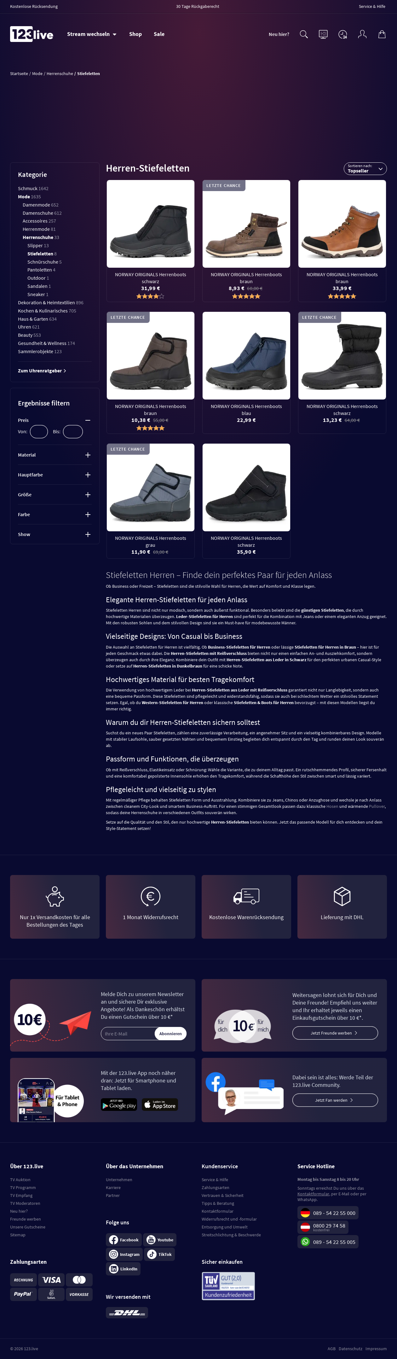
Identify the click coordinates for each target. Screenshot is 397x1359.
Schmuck (33, 188)
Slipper (38, 245)
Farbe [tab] (24, 514)
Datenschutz (350, 1348)
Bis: (56, 431)
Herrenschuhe (41, 237)
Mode (29, 196)
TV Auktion (20, 1179)
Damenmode (41, 204)
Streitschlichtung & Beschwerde (231, 1235)
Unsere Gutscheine (27, 1227)
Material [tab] (27, 455)
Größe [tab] (25, 494)
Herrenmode (39, 229)
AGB (332, 1348)
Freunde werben (25, 1219)
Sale (159, 34)
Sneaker (38, 294)
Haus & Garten (37, 319)
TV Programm (23, 1187)
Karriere (113, 1187)
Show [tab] (24, 534)
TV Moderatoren (25, 1203)
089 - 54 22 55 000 (334, 1212)
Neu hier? (279, 34)
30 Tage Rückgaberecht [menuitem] (197, 6)
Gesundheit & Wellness (46, 343)
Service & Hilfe (215, 1179)
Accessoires (39, 221)
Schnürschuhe (44, 262)
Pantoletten (41, 269)
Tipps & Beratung (218, 1203)
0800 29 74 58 (329, 1225)
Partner (113, 1195)
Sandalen (39, 286)
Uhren (29, 327)
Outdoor (38, 278)
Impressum (376, 1348)
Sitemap (18, 1235)
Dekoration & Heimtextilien (50, 302)
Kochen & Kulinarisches (47, 310)
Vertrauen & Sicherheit (223, 1195)
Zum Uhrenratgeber (42, 370)
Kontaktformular (217, 1211)
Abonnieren (170, 1033)
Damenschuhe (42, 213)
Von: (22, 431)
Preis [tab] (23, 420)
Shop (135, 34)
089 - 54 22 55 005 (334, 1241)
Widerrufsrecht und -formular (229, 1219)
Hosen (332, 806)
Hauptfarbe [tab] (30, 474)
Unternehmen (119, 1179)
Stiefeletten (42, 253)
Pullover (377, 806)
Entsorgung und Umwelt (225, 1227)
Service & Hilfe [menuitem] (372, 6)
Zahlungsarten (215, 1187)
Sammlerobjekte (40, 351)
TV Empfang (21, 1195)
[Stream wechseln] (92, 34)
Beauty (29, 335)
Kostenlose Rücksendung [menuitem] (34, 6)
